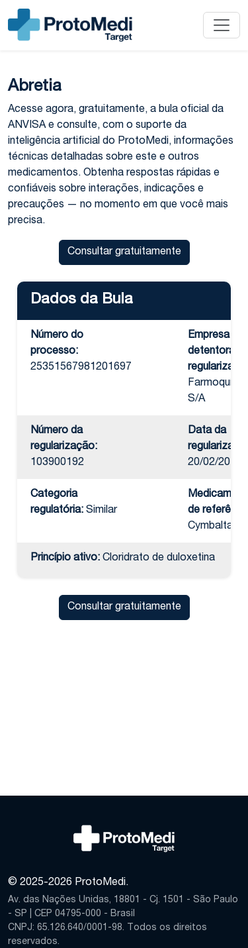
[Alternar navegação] (221, 25)
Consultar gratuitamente (124, 252)
